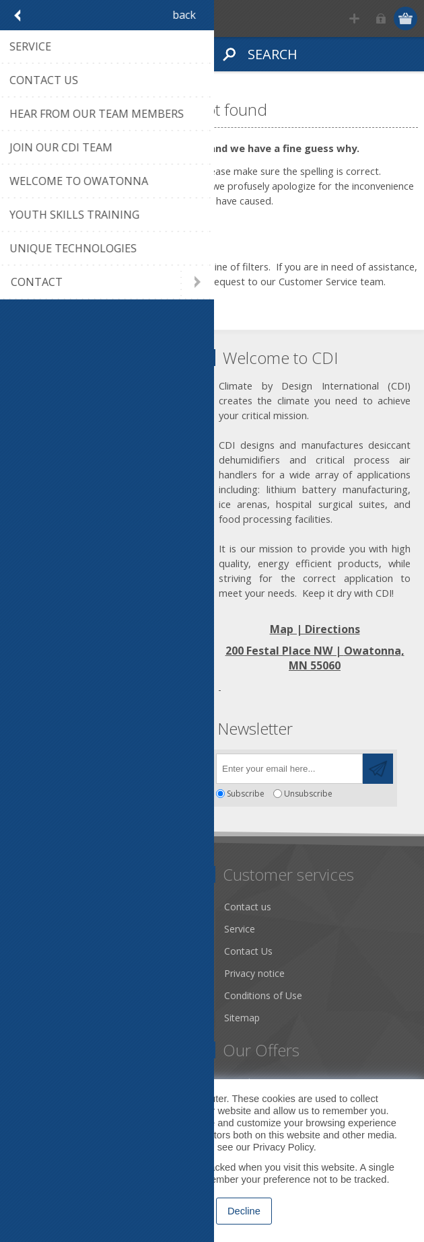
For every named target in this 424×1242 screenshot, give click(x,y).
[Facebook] (25, 765)
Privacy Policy (283, 1147)
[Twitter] (62, 765)
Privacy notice (254, 973)
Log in (380, 18)
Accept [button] (183, 1211)
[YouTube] (99, 765)
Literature (40, 995)
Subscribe (245, 793)
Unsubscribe (308, 793)
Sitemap (242, 1017)
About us (38, 928)
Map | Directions (315, 629)
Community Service (61, 951)
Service (239, 928)
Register (354, 18)
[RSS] (136, 765)
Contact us (247, 906)
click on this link (128, 281)
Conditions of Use (263, 995)
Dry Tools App (50, 906)
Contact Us (248, 951)
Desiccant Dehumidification (79, 973)
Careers (35, 1017)
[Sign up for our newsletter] (289, 769)
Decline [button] (243, 1211)
